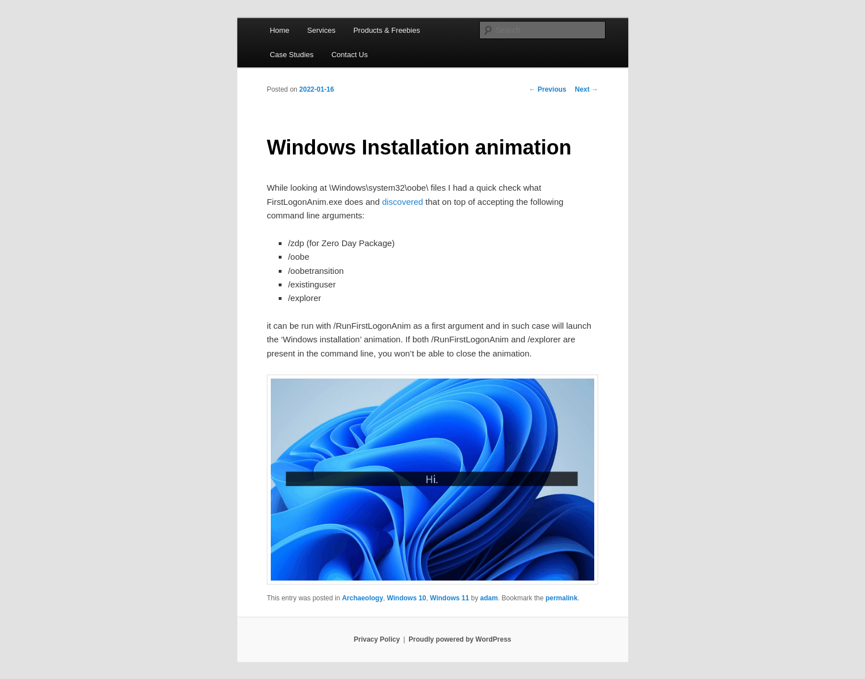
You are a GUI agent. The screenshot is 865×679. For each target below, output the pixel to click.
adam (489, 598)
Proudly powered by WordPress (459, 639)
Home (279, 30)
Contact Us (349, 54)
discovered (402, 202)
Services (321, 30)
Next (586, 89)
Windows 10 (406, 598)
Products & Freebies (386, 30)
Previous (547, 89)
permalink (562, 598)
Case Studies (291, 54)
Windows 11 (449, 598)
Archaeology (363, 598)
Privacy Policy (376, 639)
